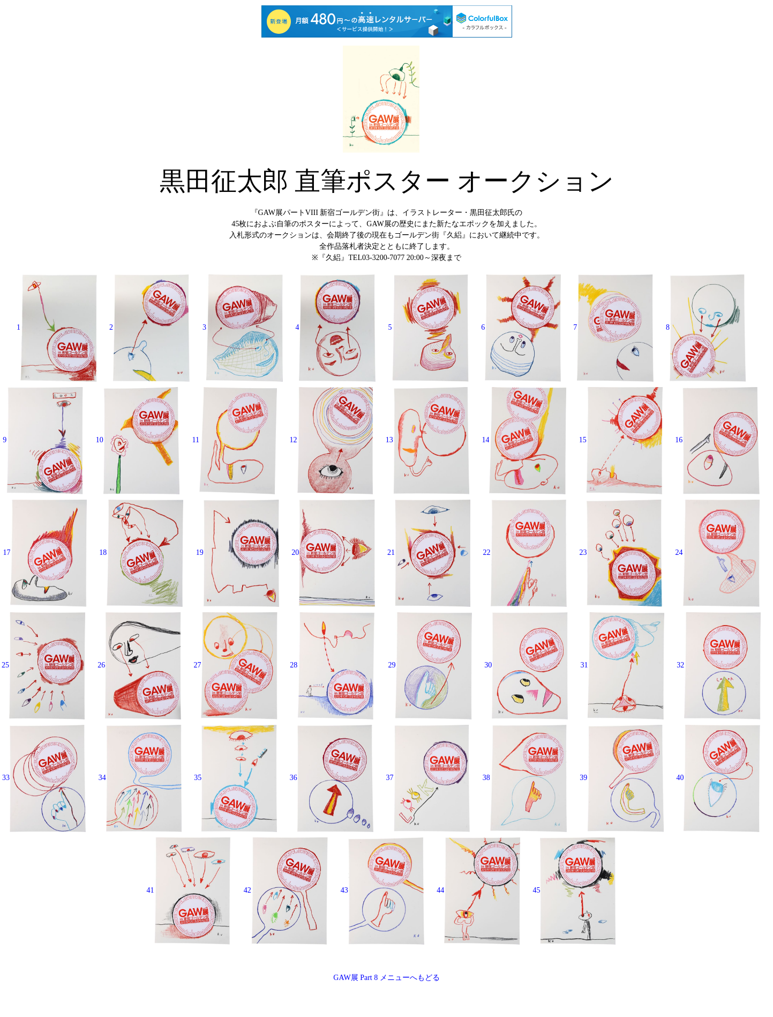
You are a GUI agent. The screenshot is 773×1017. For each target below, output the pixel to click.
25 (43, 665)
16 (717, 440)
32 (719, 665)
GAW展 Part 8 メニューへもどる (386, 978)
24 (718, 552)
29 (429, 665)
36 (331, 778)
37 (428, 778)
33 (44, 778)
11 (234, 440)
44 (478, 890)
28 (333, 665)
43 (382, 890)
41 (189, 890)
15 (621, 440)
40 (718, 778)
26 (139, 665)
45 (574, 890)
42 (286, 890)
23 (621, 552)
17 (44, 552)
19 (237, 552)
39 (622, 778)
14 (524, 440)
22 (525, 552)
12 (331, 440)
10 (137, 440)
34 (140, 778)
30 (526, 665)
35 (235, 778)
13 (427, 440)
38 (525, 778)
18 (141, 552)
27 (235, 665)
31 (622, 665)
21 (428, 552)
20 (332, 552)
